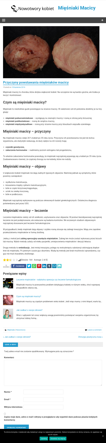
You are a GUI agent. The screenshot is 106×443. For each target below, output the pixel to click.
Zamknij (44, 439)
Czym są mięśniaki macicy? (28, 296)
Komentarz (9, 357)
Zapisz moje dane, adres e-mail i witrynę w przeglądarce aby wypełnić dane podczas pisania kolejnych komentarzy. (50, 418)
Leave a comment (95, 330)
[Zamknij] (103, 436)
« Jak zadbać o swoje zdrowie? (17, 337)
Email (7, 399)
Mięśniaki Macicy (77, 8)
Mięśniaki (11, 330)
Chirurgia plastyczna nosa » (90, 337)
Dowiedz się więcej (58, 439)
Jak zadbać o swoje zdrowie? (29, 310)
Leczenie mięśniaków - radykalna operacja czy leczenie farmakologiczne (48, 279)
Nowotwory (20, 330)
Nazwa (8, 392)
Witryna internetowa (13, 407)
